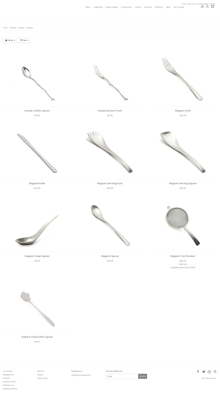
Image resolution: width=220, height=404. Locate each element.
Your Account (8, 371)
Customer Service (9, 382)
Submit (143, 376)
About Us (40, 371)
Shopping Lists (8, 385)
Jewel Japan (114, 13)
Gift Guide (181, 13)
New (90, 13)
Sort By (10, 40)
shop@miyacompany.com (81, 375)
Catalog (40, 375)
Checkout (6, 378)
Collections (129, 13)
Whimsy (161, 13)
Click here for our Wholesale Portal (200, 4)
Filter (24, 40)
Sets (170, 13)
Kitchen (150, 13)
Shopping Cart (8, 375)
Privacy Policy (42, 378)
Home (140, 13)
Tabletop (100, 13)
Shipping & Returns (10, 389)
